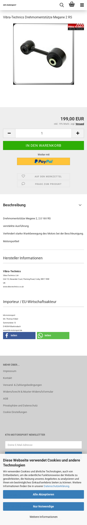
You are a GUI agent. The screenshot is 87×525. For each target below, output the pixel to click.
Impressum (9, 371)
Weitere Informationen (44, 516)
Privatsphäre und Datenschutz (20, 405)
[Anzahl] (43, 133)
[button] (9, 133)
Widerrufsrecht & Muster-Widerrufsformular (28, 391)
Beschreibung (14, 205)
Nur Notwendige (43, 506)
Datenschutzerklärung (56, 486)
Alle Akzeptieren (43, 494)
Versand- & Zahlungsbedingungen (22, 384)
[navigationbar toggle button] (82, 5)
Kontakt (7, 378)
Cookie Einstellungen (15, 412)
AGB (5, 398)
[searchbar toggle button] (62, 5)
